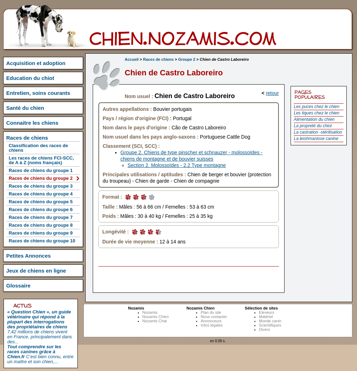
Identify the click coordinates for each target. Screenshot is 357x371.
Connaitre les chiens (32, 123)
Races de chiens (158, 59)
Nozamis (150, 312)
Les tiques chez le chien (316, 113)
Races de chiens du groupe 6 (41, 209)
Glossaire (18, 286)
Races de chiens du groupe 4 (41, 194)
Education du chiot (30, 78)
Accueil (132, 59)
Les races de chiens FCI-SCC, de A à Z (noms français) (41, 160)
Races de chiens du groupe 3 (41, 186)
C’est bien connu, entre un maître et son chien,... (40, 354)
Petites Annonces (28, 256)
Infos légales (212, 325)
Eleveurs (266, 312)
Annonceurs (211, 321)
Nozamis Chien (155, 316)
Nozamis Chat (154, 321)
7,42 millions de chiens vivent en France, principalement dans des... (39, 326)
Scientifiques (270, 325)
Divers (264, 329)
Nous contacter (214, 316)
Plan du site (211, 312)
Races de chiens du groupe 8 (41, 225)
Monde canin (270, 321)
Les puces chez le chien (316, 106)
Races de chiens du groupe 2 (41, 178)
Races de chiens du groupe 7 (41, 217)
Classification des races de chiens (38, 148)
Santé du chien (25, 108)
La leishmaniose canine (316, 138)
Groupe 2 (186, 59)
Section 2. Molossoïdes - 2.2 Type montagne (177, 165)
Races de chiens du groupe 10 (42, 240)
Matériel (266, 316)
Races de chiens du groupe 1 (41, 170)
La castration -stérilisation (318, 132)
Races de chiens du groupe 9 (41, 233)
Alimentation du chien (314, 119)
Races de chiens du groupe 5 (41, 201)
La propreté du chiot (313, 125)
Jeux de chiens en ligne (36, 271)
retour (272, 93)
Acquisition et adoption (36, 63)
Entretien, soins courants (38, 93)
